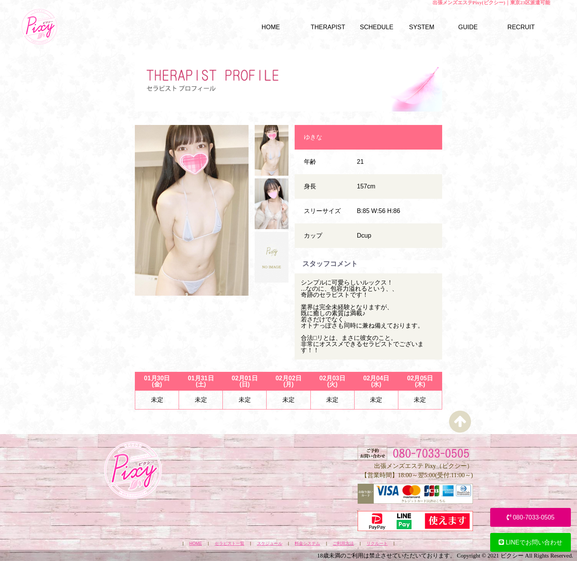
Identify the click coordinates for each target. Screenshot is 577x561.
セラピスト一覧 (229, 543)
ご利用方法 (343, 543)
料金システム (307, 543)
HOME (195, 543)
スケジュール (269, 543)
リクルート (377, 543)
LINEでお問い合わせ (530, 542)
